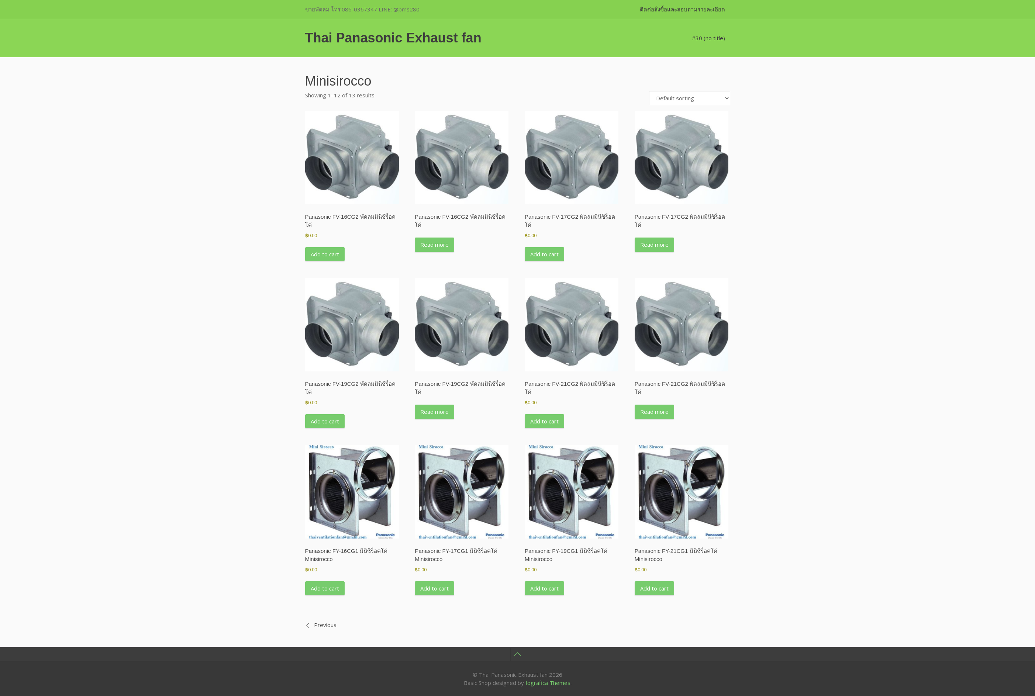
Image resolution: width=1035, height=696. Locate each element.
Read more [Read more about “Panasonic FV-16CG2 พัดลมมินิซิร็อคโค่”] (434, 244)
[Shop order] (689, 98)
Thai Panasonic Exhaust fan (393, 37)
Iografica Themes (547, 682)
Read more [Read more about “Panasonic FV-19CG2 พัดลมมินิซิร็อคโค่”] (434, 411)
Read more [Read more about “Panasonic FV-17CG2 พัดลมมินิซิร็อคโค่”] (654, 244)
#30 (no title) (708, 38)
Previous (325, 625)
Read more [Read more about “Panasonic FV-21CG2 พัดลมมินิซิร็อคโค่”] (654, 411)
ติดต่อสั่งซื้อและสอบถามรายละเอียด (682, 9)
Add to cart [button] (325, 254)
